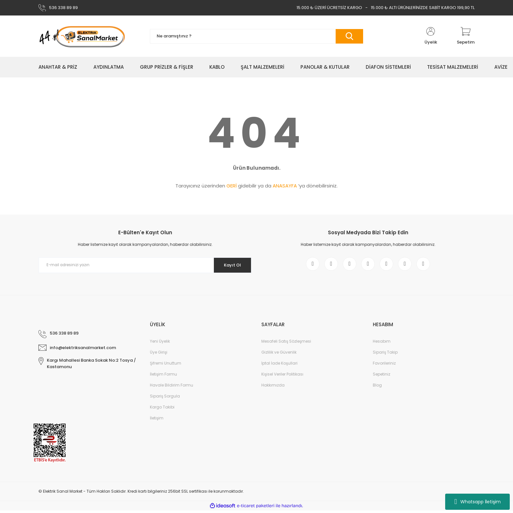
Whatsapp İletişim (477, 501)
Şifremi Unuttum (165, 365)
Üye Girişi (158, 354)
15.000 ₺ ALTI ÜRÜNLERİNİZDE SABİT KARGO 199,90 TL (423, 8)
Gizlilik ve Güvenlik (279, 354)
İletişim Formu (163, 376)
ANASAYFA (285, 185)
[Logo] (81, 36)
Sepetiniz (381, 376)
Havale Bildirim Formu (171, 387)
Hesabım (382, 344)
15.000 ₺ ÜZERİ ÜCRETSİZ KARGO (329, 8)
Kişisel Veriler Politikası (282, 376)
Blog (377, 387)
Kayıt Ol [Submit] (230, 265)
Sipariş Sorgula (165, 398)
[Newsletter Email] (145, 265)
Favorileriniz (384, 365)
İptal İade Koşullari (279, 365)
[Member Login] (430, 36)
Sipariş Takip (385, 354)
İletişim (156, 420)
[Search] (256, 36)
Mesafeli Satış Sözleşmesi (286, 344)
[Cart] (466, 36)
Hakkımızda (273, 387)
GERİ (231, 185)
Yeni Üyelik (160, 344)
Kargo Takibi (162, 409)
